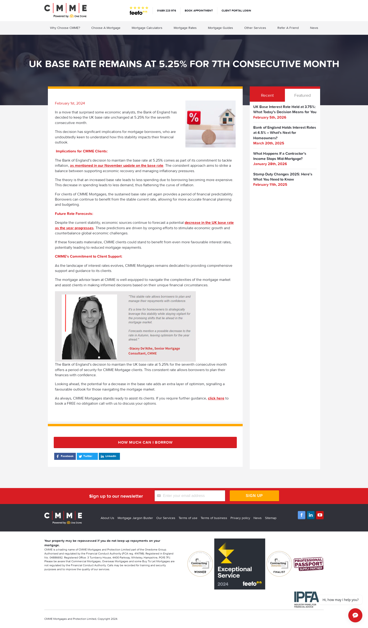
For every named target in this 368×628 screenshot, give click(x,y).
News (314, 28)
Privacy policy (240, 518)
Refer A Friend (288, 28)
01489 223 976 (166, 10)
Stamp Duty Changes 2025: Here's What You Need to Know (282, 177)
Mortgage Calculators (147, 28)
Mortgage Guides (220, 28)
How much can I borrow (145, 442)
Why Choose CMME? (65, 28)
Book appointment (199, 10)
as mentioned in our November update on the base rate (116, 165)
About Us (107, 518)
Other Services (255, 28)
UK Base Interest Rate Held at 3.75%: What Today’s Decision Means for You (284, 109)
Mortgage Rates (185, 28)
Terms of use (188, 518)
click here (216, 398)
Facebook (64, 456)
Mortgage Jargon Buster (135, 518)
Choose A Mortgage (105, 28)
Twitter (85, 456)
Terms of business (214, 518)
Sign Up (254, 496)
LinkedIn (108, 456)
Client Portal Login (236, 10)
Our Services (165, 518)
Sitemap (270, 518)
